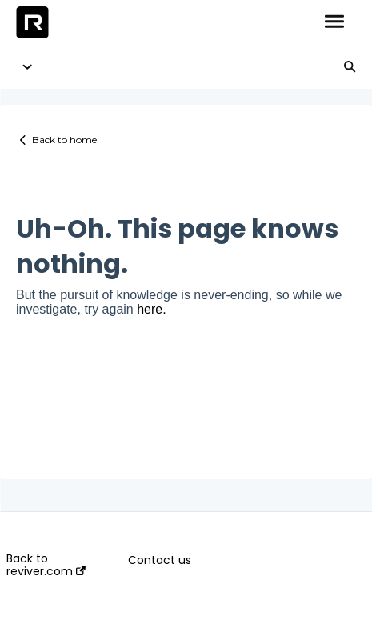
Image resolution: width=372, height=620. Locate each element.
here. (151, 309)
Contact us (159, 560)
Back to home (64, 140)
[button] (334, 22)
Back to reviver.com (46, 565)
